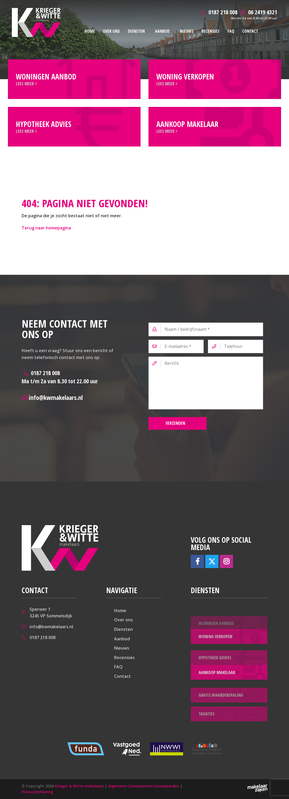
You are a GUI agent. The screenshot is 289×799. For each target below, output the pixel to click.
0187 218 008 (60, 377)
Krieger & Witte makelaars (79, 785)
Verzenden (175, 423)
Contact (250, 31)
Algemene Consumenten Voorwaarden (143, 785)
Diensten (136, 31)
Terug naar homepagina (46, 228)
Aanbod (162, 31)
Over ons (111, 31)
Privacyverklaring (37, 791)
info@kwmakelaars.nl (52, 397)
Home (90, 31)
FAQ (230, 31)
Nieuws (187, 31)
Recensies (211, 31)
